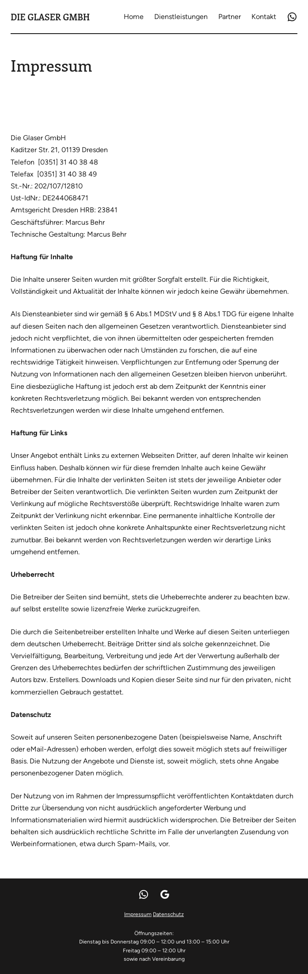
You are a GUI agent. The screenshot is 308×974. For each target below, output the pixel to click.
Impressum (138, 914)
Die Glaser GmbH (50, 17)
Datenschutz (168, 914)
